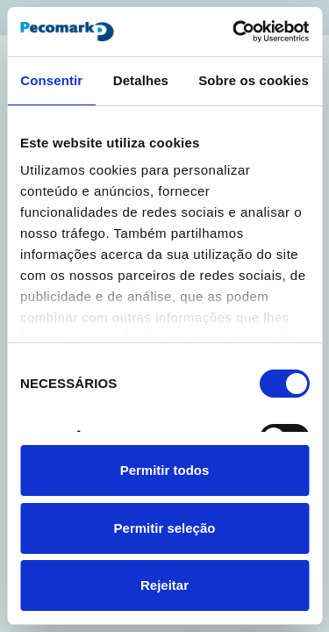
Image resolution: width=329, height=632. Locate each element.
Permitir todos (165, 470)
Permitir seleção (165, 528)
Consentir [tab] (51, 80)
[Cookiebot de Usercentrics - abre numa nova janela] (234, 31)
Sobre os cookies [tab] (253, 80)
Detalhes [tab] (140, 80)
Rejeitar (164, 585)
